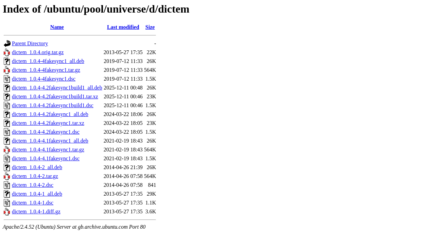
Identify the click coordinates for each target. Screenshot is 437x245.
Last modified (123, 27)
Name (57, 27)
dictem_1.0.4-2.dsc (32, 185)
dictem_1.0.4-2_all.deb (37, 167)
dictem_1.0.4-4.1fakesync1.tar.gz (48, 149)
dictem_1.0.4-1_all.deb (37, 194)
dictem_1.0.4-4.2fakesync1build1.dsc (52, 105)
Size (150, 27)
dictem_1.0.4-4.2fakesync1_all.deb (50, 114)
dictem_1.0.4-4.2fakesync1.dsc (46, 132)
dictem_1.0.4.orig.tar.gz (38, 52)
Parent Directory (30, 43)
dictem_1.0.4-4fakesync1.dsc (43, 79)
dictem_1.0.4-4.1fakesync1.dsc (46, 158)
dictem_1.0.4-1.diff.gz (36, 211)
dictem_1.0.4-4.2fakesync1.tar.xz (48, 123)
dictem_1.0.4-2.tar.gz (35, 176)
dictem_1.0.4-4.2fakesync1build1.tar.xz (55, 96)
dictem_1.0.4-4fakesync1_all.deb (48, 61)
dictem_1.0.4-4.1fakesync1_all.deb (50, 141)
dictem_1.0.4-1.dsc (32, 203)
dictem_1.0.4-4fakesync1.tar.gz (46, 70)
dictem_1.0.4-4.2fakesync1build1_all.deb (57, 88)
